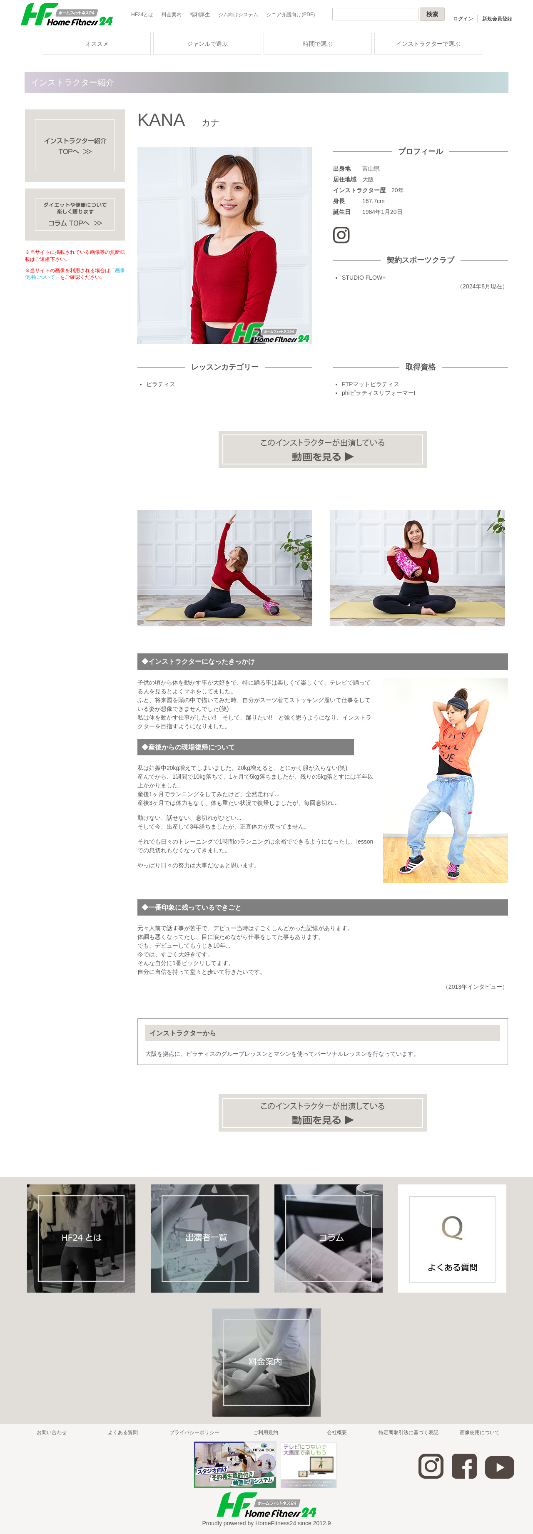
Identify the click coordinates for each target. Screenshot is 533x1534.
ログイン (463, 19)
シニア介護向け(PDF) (290, 14)
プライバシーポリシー (194, 1432)
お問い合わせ (52, 1432)
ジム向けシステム (238, 14)
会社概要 (337, 1432)
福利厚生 (200, 14)
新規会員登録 (497, 19)
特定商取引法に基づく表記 (408, 1432)
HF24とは (142, 14)
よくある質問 (123, 1432)
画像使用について (480, 1432)
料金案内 (172, 14)
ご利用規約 (265, 1432)
